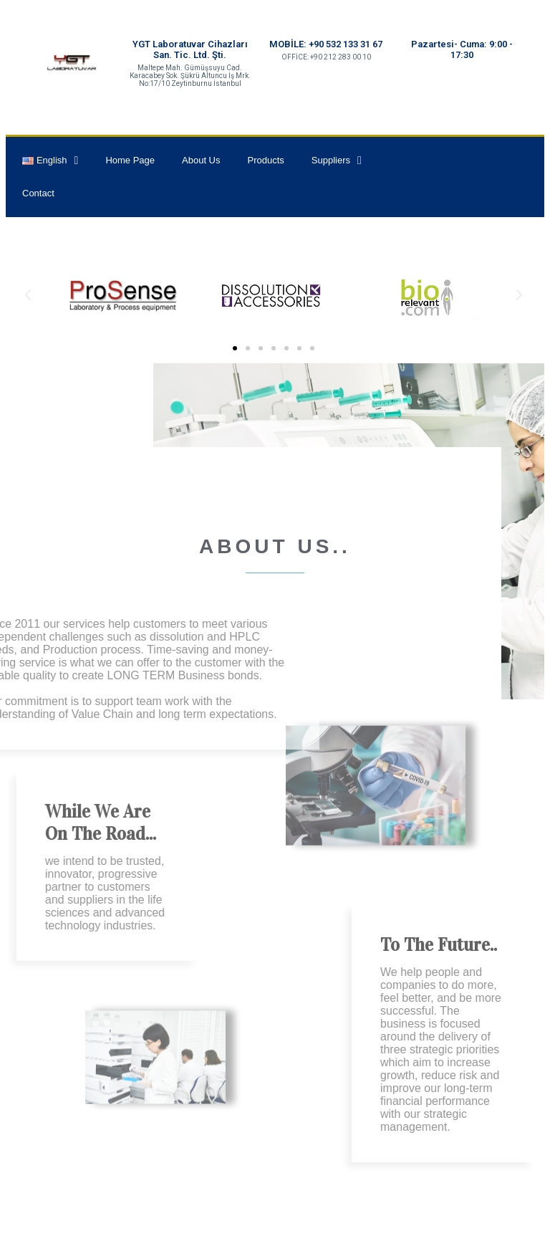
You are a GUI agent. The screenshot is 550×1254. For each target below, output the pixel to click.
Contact (38, 193)
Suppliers (337, 160)
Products (266, 160)
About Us (201, 160)
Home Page (130, 160)
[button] (235, 348)
